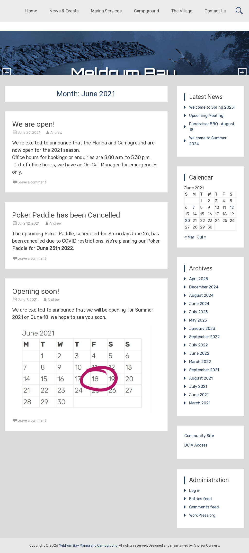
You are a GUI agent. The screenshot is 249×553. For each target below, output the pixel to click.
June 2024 (199, 303)
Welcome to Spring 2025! (212, 107)
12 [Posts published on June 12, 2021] (232, 207)
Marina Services (106, 10)
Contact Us (215, 10)
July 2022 (198, 345)
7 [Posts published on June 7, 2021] (194, 207)
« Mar (189, 237)
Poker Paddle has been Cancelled (66, 215)
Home (31, 10)
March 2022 (200, 361)
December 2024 (203, 287)
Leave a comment (32, 182)
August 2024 (201, 295)
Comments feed (204, 507)
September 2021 (204, 370)
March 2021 (199, 403)
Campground (146, 10)
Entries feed (200, 498)
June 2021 (199, 394)
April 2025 (198, 278)
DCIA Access (195, 445)
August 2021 (201, 378)
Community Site (199, 435)
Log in (194, 490)
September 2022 (204, 336)
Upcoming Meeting (206, 115)
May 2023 (198, 320)
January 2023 (202, 328)
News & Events (64, 10)
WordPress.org (202, 515)
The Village (181, 10)
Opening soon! (35, 291)
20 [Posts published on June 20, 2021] (187, 220)
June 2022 (199, 353)
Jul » (201, 237)
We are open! (33, 124)
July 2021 (198, 386)
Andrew (56, 133)
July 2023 (198, 312)
